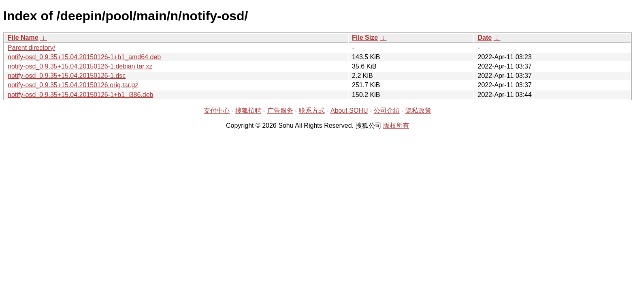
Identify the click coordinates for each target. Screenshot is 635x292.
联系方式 (312, 110)
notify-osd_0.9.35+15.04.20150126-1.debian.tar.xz (80, 66)
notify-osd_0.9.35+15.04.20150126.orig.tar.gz (73, 85)
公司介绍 (387, 110)
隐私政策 (418, 110)
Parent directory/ (31, 47)
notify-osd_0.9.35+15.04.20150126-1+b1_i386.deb (80, 94)
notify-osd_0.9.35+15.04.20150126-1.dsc (67, 75)
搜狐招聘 (248, 110)
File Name (23, 37)
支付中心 (217, 110)
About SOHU (349, 110)
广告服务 (280, 110)
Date (484, 37)
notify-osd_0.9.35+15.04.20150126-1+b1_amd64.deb (84, 57)
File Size (365, 37)
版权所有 (396, 125)
